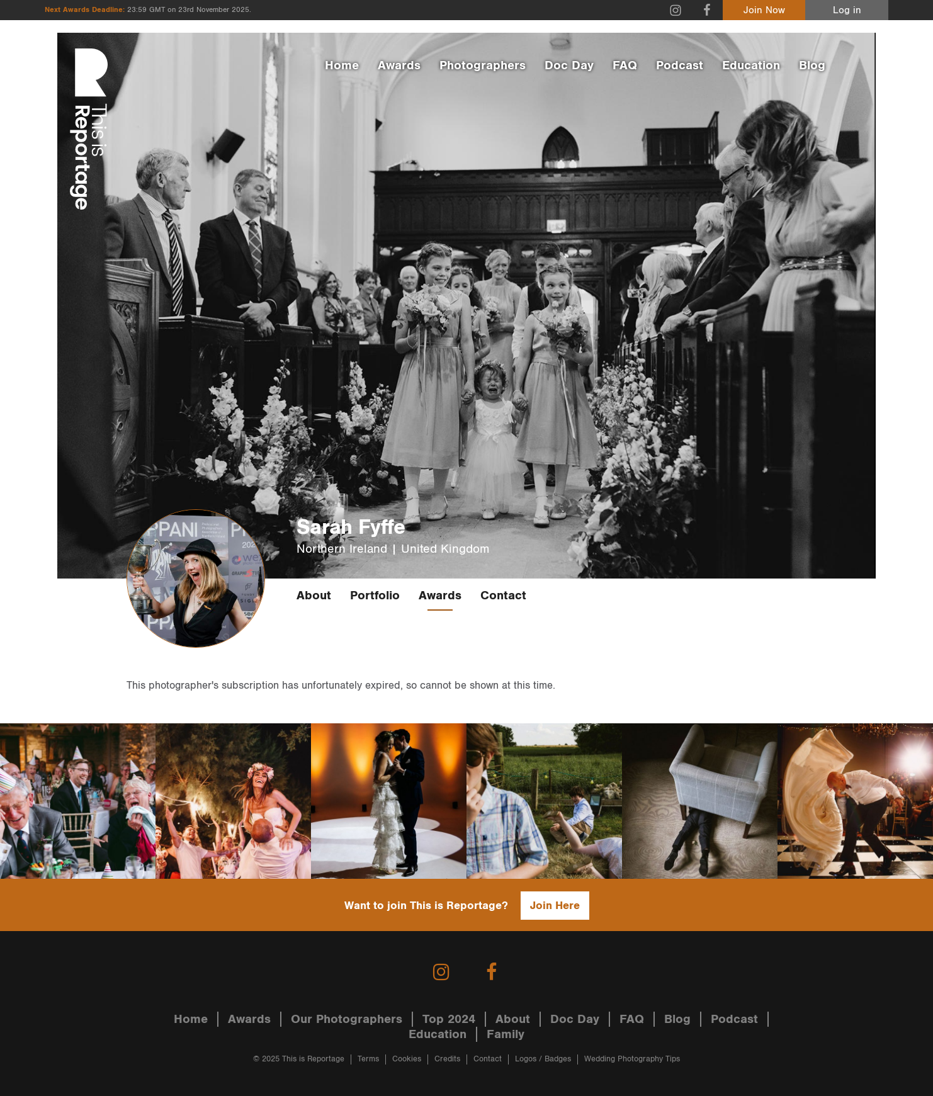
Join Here (555, 905)
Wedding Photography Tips (632, 1059)
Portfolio (375, 595)
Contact (503, 595)
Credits (447, 1059)
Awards (399, 65)
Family (505, 1034)
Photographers (482, 65)
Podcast (679, 65)
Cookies (406, 1059)
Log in (847, 10)
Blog (812, 65)
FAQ (625, 65)
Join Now (764, 10)
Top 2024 (448, 1019)
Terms (368, 1059)
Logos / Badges (543, 1059)
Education (751, 65)
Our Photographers (346, 1019)
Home (342, 65)
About (314, 595)
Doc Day (569, 65)
